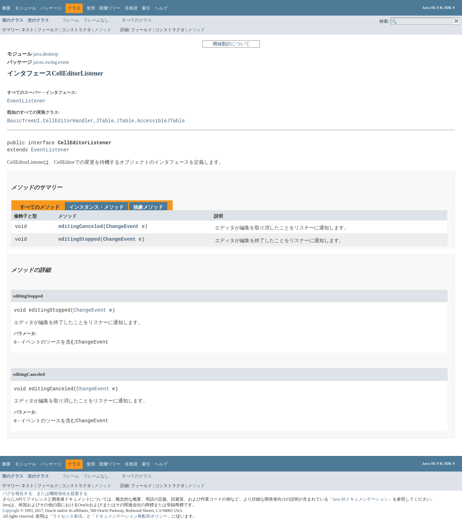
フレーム (70, 20)
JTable (105, 120)
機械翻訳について (231, 43)
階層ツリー (110, 8)
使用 (91, 8)
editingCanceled (80, 226)
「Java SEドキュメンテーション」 (360, 499)
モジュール (25, 8)
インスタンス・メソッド (96, 207)
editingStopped (79, 239)
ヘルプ (161, 8)
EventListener (26, 100)
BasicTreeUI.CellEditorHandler (50, 120)
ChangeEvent (122, 226)
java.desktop (45, 54)
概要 (6, 8)
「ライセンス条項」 (67, 516)
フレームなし (96, 20)
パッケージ (51, 8)
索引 (146, 8)
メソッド (102, 29)
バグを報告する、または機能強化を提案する (45, 493)
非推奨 (131, 8)
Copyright (10, 510)
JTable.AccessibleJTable (150, 120)
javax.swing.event (51, 62)
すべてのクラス (137, 20)
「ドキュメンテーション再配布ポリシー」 (131, 516)
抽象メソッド (148, 207)
